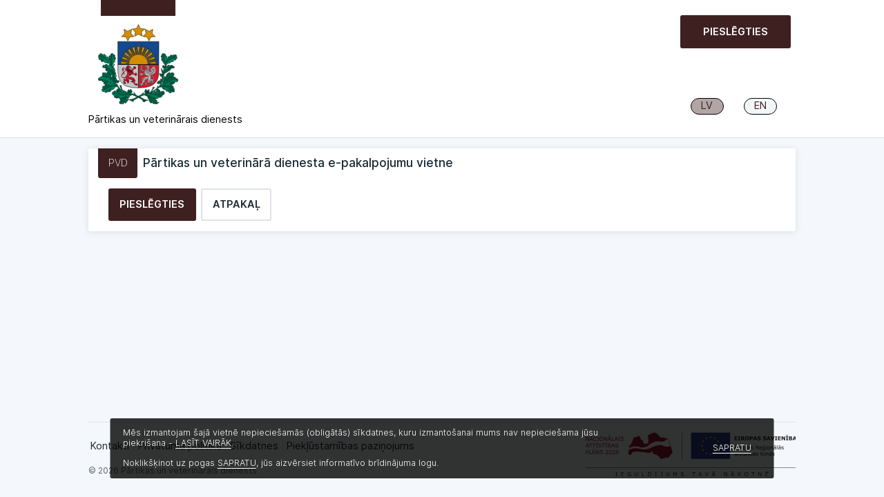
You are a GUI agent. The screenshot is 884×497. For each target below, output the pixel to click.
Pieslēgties (735, 32)
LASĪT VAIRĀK (203, 443)
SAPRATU (237, 463)
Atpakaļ (236, 204)
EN (760, 105)
